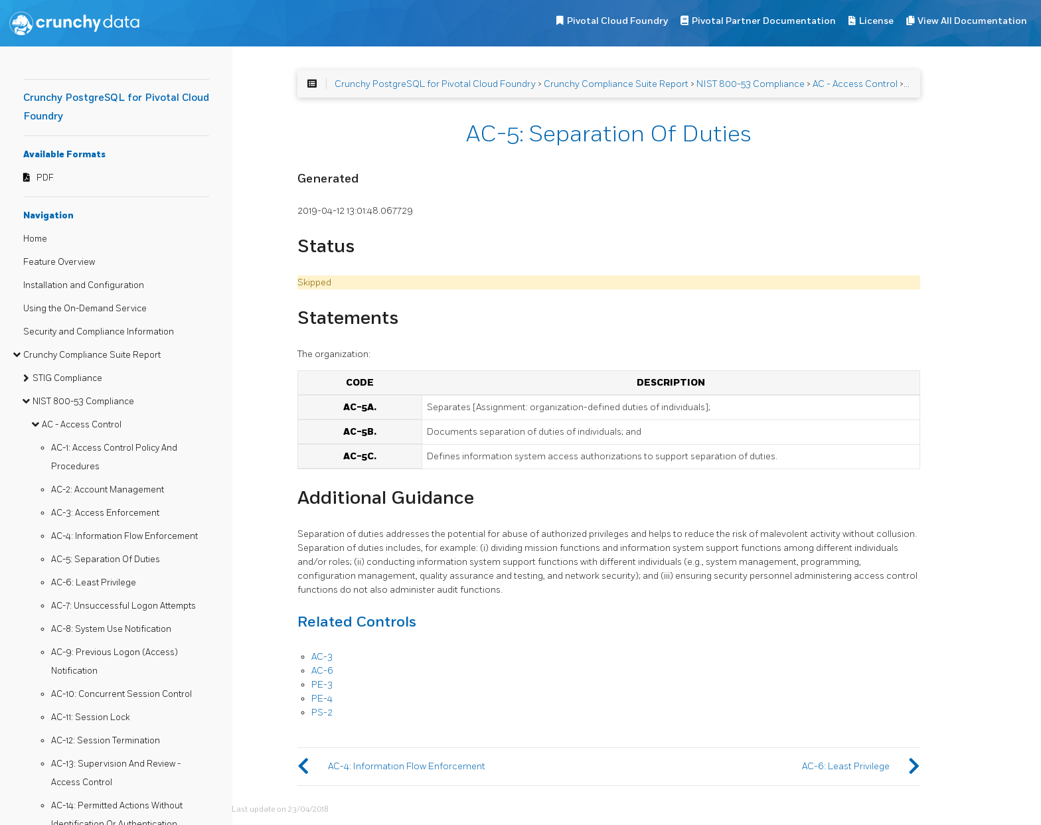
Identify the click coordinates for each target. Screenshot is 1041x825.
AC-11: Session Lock (90, 717)
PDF (45, 178)
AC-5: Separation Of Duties (105, 559)
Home (35, 239)
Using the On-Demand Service (85, 308)
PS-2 (322, 712)
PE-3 (322, 684)
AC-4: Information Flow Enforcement (124, 536)
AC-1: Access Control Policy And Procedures (114, 457)
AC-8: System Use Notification (111, 629)
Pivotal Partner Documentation (764, 21)
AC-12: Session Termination (105, 740)
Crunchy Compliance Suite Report (92, 355)
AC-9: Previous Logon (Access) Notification (114, 661)
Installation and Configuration (83, 285)
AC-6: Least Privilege (93, 582)
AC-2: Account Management (107, 490)
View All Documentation (972, 21)
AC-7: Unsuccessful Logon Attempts (123, 606)
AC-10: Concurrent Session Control (121, 694)
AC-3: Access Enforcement (105, 513)
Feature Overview (59, 262)
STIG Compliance (67, 378)
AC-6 (322, 670)
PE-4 (322, 698)
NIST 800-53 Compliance (83, 401)
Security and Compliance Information (98, 332)
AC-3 (322, 656)
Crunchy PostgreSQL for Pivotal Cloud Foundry (435, 84)
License (876, 21)
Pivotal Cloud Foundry (617, 21)
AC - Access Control (81, 424)
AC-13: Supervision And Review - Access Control (116, 773)
